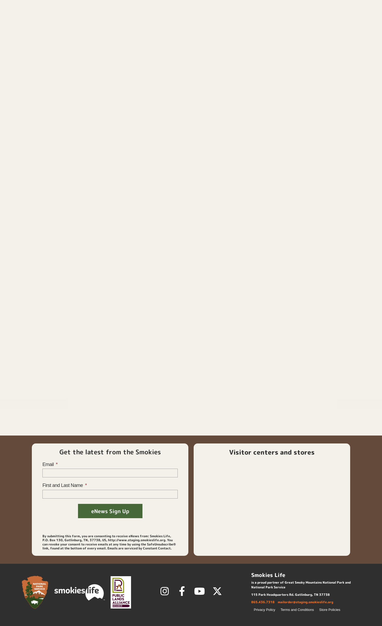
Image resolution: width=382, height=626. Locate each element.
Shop (253, 19)
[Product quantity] (210, 142)
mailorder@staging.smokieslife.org (305, 602)
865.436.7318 (263, 602)
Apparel (232, 34)
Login (306, 7)
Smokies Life (327, 208)
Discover (329, 19)
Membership (288, 19)
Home (229, 19)
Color (208, 92)
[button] (370, 6)
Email (48, 464)
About (362, 19)
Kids (217, 34)
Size (207, 111)
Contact (331, 7)
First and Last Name (63, 485)
